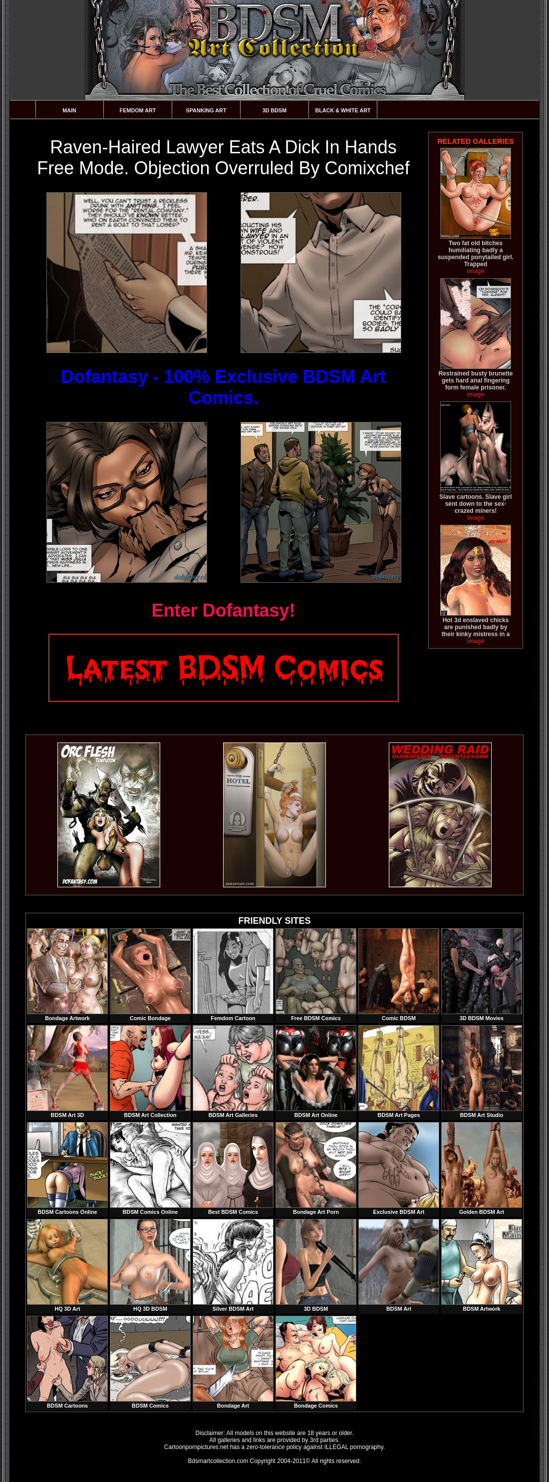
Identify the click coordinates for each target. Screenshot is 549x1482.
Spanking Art (206, 110)
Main (69, 110)
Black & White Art (342, 110)
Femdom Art (138, 110)
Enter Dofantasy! (223, 610)
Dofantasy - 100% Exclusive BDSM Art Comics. (223, 387)
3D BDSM (275, 110)
